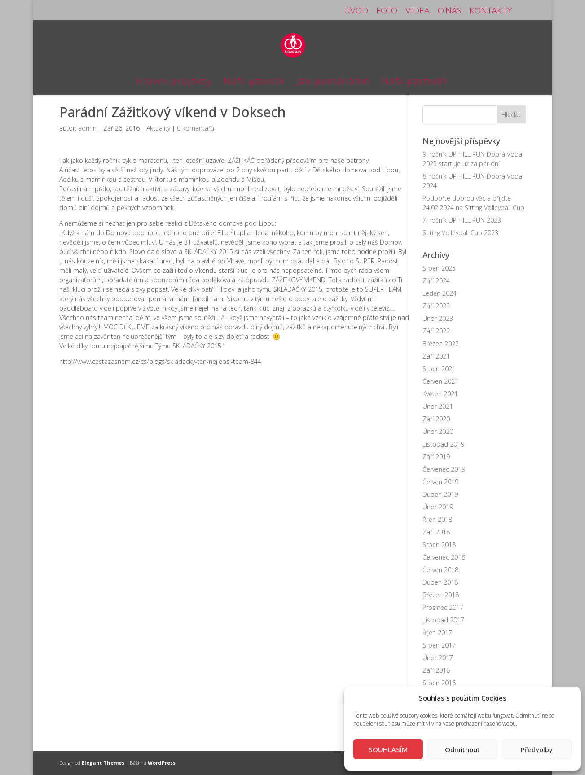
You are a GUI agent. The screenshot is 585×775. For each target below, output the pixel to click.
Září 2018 (436, 532)
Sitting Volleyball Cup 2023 (460, 232)
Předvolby (537, 749)
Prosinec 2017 (442, 607)
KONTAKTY (490, 10)
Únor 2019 (437, 507)
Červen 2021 (440, 381)
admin (87, 128)
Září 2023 (436, 306)
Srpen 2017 (439, 645)
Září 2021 (436, 356)
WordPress (162, 762)
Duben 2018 (440, 582)
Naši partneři (415, 82)
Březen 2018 (440, 595)
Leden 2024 (439, 293)
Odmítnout (462, 749)
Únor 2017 (437, 657)
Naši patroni (255, 82)
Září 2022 (436, 331)
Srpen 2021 (439, 368)
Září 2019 (436, 456)
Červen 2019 (440, 481)
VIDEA (417, 10)
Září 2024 (436, 280)
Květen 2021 (440, 394)
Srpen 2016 (439, 683)
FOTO (386, 10)
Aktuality (158, 128)
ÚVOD (356, 10)
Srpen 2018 (439, 544)
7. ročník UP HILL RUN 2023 (461, 220)
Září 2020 (436, 419)
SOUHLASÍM (388, 749)
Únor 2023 (437, 318)
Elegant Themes (103, 762)
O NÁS (449, 10)
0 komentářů (195, 128)
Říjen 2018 (437, 519)
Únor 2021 (437, 406)
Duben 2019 (440, 494)
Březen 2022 (440, 343)
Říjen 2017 (437, 632)
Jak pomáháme (333, 82)
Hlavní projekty (174, 82)
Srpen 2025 (439, 268)
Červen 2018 (440, 569)
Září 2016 (436, 670)
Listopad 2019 (443, 444)
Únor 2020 (437, 431)
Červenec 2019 (443, 469)
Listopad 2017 (443, 620)
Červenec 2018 (443, 557)
